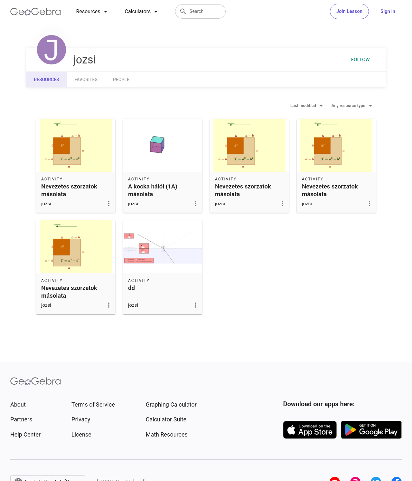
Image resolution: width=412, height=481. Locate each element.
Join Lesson (349, 11)
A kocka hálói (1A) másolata (152, 190)
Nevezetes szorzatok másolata (69, 190)
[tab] (92, 11)
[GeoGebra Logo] (35, 11)
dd (131, 288)
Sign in (387, 11)
